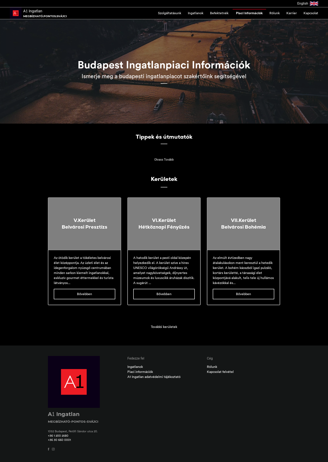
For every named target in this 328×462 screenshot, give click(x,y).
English (307, 3)
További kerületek (164, 327)
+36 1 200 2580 (58, 435)
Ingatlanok (195, 13)
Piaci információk (249, 13)
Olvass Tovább (164, 159)
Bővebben (84, 294)
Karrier (291, 13)
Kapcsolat (311, 13)
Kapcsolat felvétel (220, 372)
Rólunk (274, 13)
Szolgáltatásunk (169, 13)
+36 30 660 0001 (59, 440)
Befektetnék (219, 13)
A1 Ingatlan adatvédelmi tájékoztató (154, 377)
